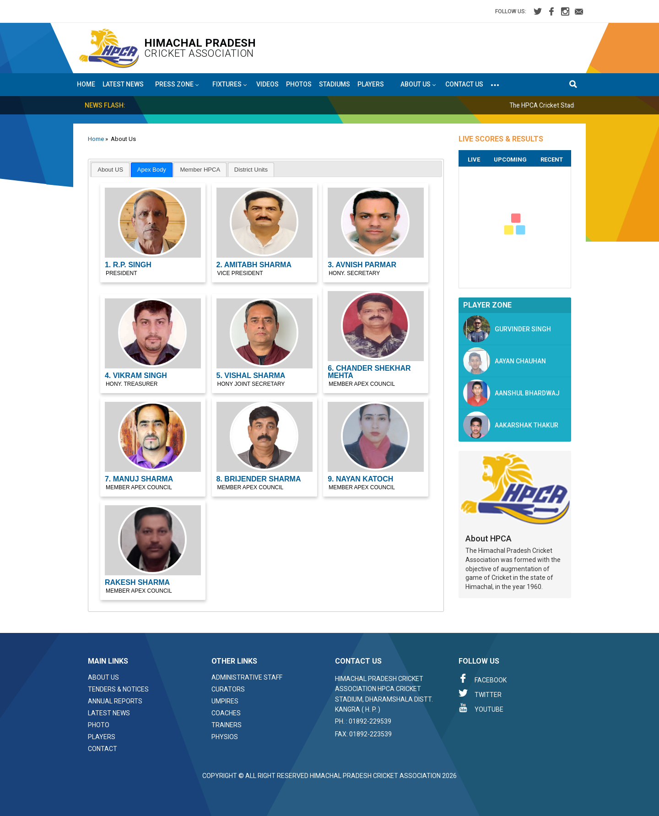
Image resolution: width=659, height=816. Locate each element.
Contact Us (464, 84)
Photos (299, 84)
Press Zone (177, 85)
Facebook (483, 679)
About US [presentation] (110, 169)
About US (418, 85)
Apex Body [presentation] (151, 169)
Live (474, 159)
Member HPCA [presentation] (200, 169)
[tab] (110, 169)
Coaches (226, 713)
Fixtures (229, 85)
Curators (228, 689)
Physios (224, 736)
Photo (98, 725)
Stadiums (334, 84)
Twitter (480, 693)
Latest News (123, 84)
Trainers (226, 725)
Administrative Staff (246, 677)
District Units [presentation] (251, 169)
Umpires (224, 701)
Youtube (481, 708)
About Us (103, 677)
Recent (551, 159)
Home (86, 84)
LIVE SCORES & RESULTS (501, 139)
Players (370, 84)
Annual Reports (115, 701)
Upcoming (510, 159)
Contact (102, 748)
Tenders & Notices (118, 689)
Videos (267, 84)
